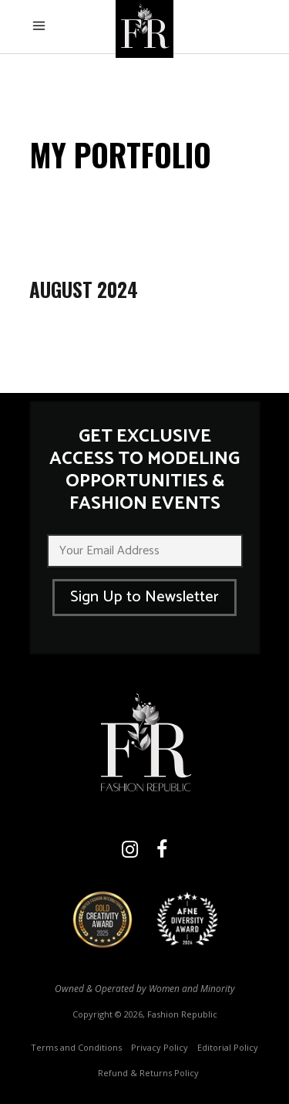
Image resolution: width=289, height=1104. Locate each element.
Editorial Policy (227, 1047)
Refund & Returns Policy (148, 1073)
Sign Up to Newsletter (144, 597)
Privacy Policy (159, 1047)
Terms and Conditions (76, 1047)
